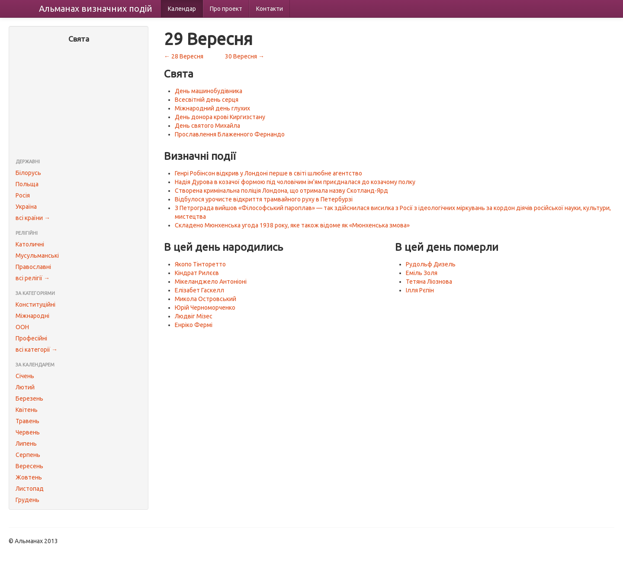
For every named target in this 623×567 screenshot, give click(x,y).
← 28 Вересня (183, 56)
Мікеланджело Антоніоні (211, 281)
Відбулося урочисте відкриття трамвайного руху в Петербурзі (264, 199)
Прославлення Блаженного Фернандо (230, 134)
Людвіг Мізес (193, 316)
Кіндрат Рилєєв (197, 272)
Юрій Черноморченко (205, 307)
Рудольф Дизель (431, 264)
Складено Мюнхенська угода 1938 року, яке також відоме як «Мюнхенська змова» (292, 225)
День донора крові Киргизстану (220, 116)
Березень (29, 398)
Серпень (28, 454)
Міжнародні (32, 315)
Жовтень (29, 477)
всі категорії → (37, 349)
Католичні (30, 244)
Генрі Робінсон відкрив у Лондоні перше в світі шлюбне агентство (268, 173)
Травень (27, 421)
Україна (26, 206)
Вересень (29, 466)
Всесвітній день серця (206, 99)
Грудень (27, 499)
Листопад (30, 488)
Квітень (27, 409)
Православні (33, 266)
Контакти (269, 8)
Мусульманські (37, 255)
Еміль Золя (421, 272)
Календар (182, 8)
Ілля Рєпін (420, 290)
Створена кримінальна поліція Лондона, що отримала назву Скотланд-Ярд (281, 190)
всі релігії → (33, 278)
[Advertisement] (78, 102)
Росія (23, 195)
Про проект (226, 8)
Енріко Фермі (193, 324)
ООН (22, 327)
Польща (27, 184)
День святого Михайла (207, 125)
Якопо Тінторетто (200, 264)
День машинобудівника (208, 90)
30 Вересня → (244, 56)
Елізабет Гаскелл (199, 290)
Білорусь (28, 172)
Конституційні (35, 304)
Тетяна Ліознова (429, 281)
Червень (28, 432)
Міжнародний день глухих (212, 108)
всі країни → (33, 217)
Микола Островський (205, 298)
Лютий (25, 387)
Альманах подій (95, 8)
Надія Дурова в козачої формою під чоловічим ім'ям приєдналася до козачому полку (295, 181)
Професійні (31, 338)
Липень (26, 443)
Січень (25, 376)
